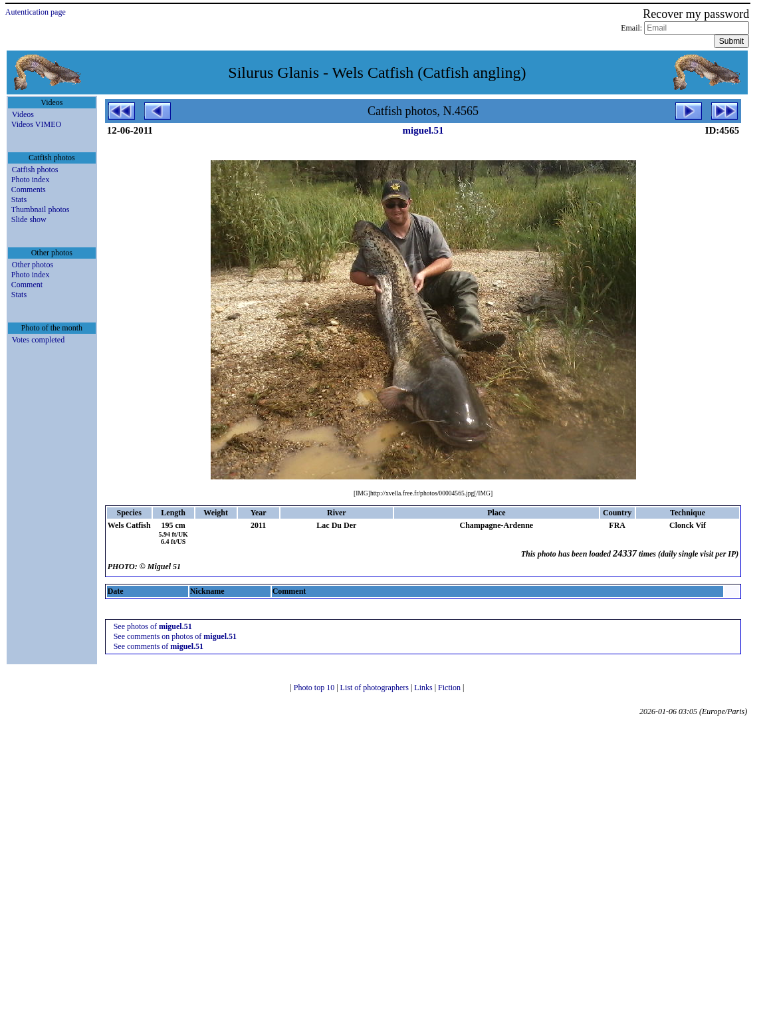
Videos (23, 114)
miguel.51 (422, 130)
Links (424, 687)
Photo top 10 (315, 687)
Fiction (450, 687)
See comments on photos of (175, 636)
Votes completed (38, 339)
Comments (28, 189)
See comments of (158, 646)
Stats (19, 199)
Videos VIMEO (36, 124)
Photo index (30, 179)
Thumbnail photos (40, 209)
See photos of (153, 626)
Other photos (32, 264)
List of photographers (375, 687)
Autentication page (35, 12)
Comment (27, 284)
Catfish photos (35, 169)
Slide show (29, 219)
